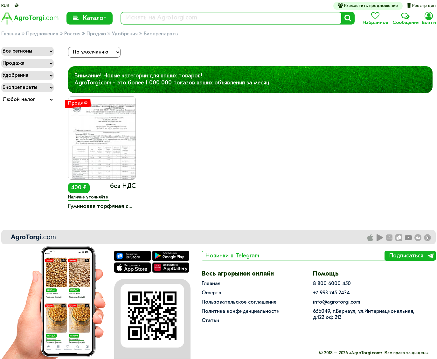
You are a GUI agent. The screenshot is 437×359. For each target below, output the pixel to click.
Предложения (42, 34)
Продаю (96, 34)
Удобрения (125, 34)
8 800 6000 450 (332, 283)
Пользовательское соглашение (239, 302)
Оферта (211, 293)
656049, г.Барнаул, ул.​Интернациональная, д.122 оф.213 (363, 314)
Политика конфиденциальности (241, 311)
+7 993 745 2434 (331, 293)
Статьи (210, 320)
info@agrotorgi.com (336, 302)
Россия (72, 34)
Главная (10, 34)
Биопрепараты (161, 34)
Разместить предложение (368, 5)
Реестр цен (421, 6)
